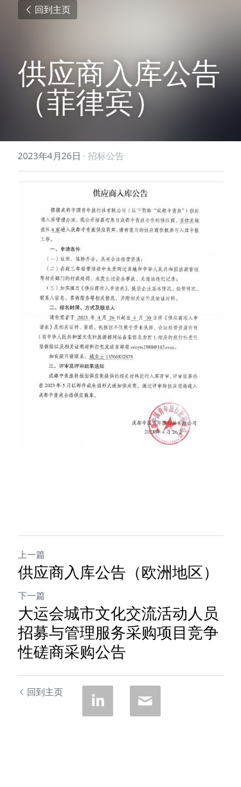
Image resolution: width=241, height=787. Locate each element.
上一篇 (31, 554)
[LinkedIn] (97, 701)
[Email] (145, 701)
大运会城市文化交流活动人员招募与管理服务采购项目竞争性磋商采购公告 (118, 632)
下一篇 (31, 595)
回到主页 (47, 9)
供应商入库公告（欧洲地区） (118, 572)
